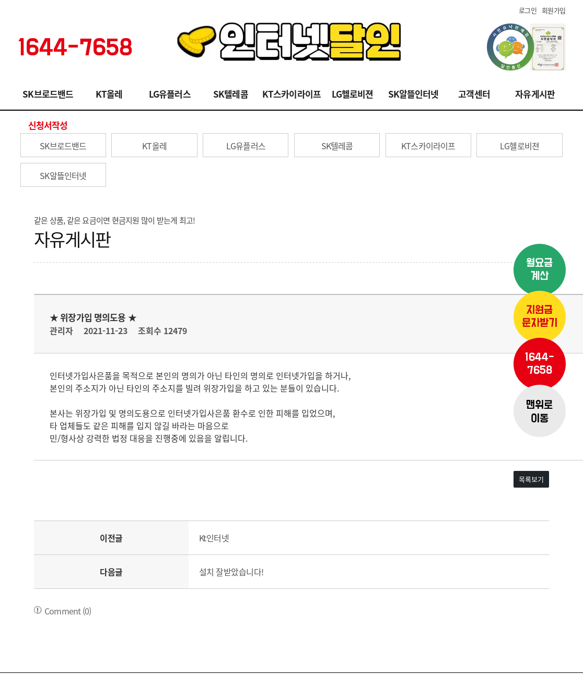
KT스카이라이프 (291, 93)
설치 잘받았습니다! (231, 571)
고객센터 (474, 93)
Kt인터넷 (214, 537)
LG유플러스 (170, 93)
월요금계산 (539, 270)
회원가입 (553, 10)
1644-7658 (539, 364)
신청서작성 (48, 125)
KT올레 (109, 93)
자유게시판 (535, 93)
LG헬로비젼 (353, 93)
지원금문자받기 (539, 317)
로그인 (528, 10)
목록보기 (531, 479)
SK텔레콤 (230, 93)
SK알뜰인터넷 (413, 93)
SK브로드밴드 (47, 93)
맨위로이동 (539, 412)
